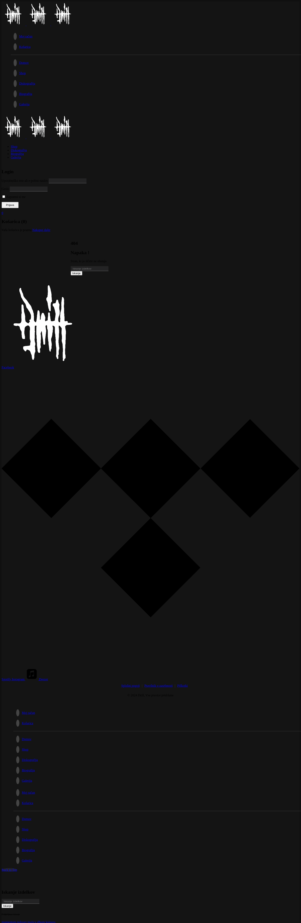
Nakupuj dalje (41, 230)
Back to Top (9, 870)
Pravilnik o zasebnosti (158, 685)
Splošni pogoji (130, 685)
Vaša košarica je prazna (17, 230)
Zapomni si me (14, 197)
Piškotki (182, 685)
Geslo (5, 189)
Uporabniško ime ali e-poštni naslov (25, 180)
